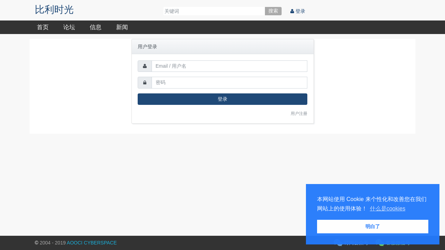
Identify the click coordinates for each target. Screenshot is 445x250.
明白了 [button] (372, 226)
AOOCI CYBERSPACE (92, 242)
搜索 (273, 11)
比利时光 (54, 9)
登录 (297, 11)
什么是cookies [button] (387, 208)
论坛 (69, 27)
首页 (43, 27)
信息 (96, 27)
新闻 (122, 27)
